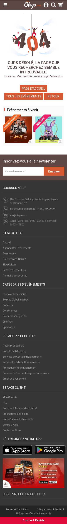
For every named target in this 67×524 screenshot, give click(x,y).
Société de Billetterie (14, 351)
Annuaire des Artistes (15, 275)
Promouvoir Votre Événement (19, 367)
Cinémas (8, 321)
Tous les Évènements (23, 96)
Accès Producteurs (13, 345)
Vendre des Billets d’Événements (21, 362)
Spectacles (9, 327)
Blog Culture (9, 264)
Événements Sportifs (15, 316)
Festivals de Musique (14, 294)
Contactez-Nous (12, 430)
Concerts (8, 305)
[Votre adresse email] (23, 171)
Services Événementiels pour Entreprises (26, 373)
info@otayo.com (18, 215)
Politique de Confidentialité (50, 509)
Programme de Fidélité (15, 413)
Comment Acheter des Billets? (20, 408)
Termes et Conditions (17, 509)
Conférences (10, 310)
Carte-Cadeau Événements (18, 419)
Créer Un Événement (14, 378)
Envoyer (54, 171)
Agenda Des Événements (17, 248)
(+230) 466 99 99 (46, 208)
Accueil (7, 242)
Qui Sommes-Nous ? (14, 259)
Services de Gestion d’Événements (22, 356)
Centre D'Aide (10, 424)
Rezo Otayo (9, 253)
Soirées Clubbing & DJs (16, 299)
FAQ (5, 402)
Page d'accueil (33, 88)
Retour (53, 96)
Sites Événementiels (14, 270)
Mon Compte (10, 397)
